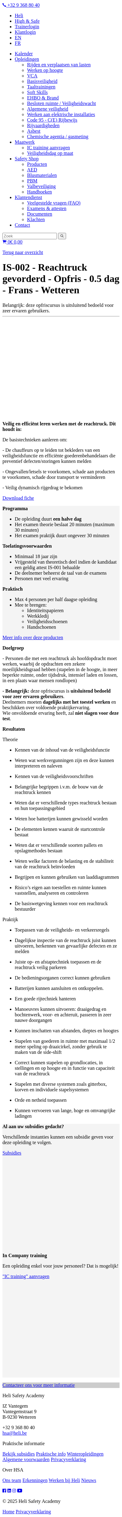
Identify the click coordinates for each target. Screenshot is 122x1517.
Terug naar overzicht (22, 252)
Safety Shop (27, 158)
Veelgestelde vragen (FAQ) (54, 202)
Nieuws (88, 1480)
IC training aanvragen (48, 147)
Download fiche (18, 498)
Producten (37, 164)
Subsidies (11, 1152)
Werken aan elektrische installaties (61, 114)
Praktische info (50, 1453)
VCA (32, 75)
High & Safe (27, 21)
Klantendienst (28, 197)
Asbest (34, 131)
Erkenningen (35, 1480)
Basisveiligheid (42, 81)
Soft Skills (37, 92)
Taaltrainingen (41, 86)
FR (18, 43)
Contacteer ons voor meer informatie (38, 1385)
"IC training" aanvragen (25, 1276)
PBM (32, 180)
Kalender (24, 53)
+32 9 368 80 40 (21, 5)
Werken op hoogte (45, 70)
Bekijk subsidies (18, 1453)
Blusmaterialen (42, 175)
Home (8, 1511)
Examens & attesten (46, 208)
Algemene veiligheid (47, 108)
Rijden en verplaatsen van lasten (59, 64)
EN (18, 37)
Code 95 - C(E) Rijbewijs (52, 120)
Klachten (36, 219)
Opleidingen (27, 59)
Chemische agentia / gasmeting (58, 136)
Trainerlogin (27, 26)
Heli (19, 15)
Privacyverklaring (68, 1459)
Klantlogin (25, 32)
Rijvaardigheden (43, 125)
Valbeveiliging (41, 186)
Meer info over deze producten (32, 637)
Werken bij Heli (64, 1480)
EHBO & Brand (43, 97)
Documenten (39, 214)
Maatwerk (25, 142)
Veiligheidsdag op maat (50, 153)
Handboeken (39, 191)
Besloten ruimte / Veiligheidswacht (61, 103)
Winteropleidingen (85, 1453)
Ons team (11, 1480)
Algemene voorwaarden (25, 1459)
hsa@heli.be (14, 1433)
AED (32, 169)
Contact (22, 225)
